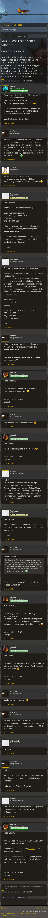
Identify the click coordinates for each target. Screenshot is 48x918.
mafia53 (13, 131)
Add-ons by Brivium (8, 915)
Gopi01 (13, 472)
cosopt (13, 372)
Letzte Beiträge (9, 29)
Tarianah (14, 194)
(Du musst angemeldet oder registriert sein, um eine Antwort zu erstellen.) (23, 888)
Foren (6, 25)
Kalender (17, 24)
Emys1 (13, 87)
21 (24, 81)
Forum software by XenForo (10, 913)
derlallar (13, 168)
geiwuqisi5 (14, 741)
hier (11, 530)
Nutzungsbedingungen (30, 911)
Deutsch (4, 908)
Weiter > (29, 81)
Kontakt (39, 908)
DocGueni (14, 259)
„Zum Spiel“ (27, 76)
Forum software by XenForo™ (29, 913)
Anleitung (32, 849)
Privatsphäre (43, 911)
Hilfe (45, 908)
